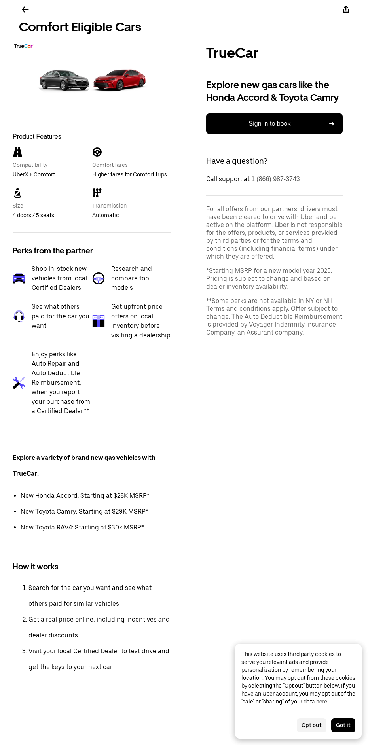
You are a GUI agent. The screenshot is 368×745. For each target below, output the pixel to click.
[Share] (345, 9)
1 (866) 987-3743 (275, 179)
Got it (343, 725)
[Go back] (25, 9)
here (321, 701)
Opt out (312, 725)
